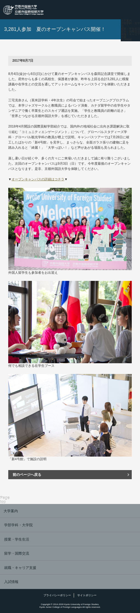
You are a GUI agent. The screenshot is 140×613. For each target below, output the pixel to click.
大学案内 (126, 20)
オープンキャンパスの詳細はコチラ (38, 179)
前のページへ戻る (27, 475)
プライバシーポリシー (57, 595)
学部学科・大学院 (130, 25)
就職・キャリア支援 (130, 36)
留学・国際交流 (130, 31)
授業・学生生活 (130, 29)
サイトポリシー (87, 595)
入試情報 (126, 40)
